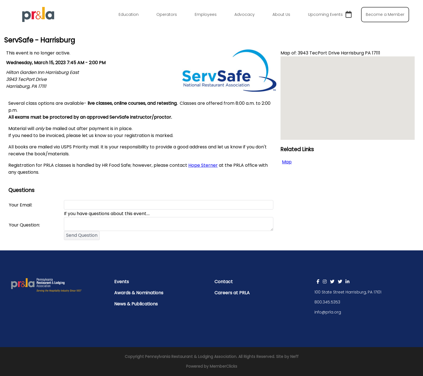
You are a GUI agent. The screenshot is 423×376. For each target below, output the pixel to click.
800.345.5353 (327, 302)
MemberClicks (223, 366)
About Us (281, 14)
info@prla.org (327, 312)
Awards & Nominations (138, 293)
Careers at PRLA (232, 293)
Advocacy (244, 14)
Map (287, 162)
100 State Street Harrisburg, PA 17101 (347, 292)
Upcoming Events (330, 14)
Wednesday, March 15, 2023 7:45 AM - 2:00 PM (56, 62)
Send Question (81, 235)
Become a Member (385, 14)
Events (121, 281)
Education (129, 14)
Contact (223, 281)
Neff (294, 356)
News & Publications (136, 304)
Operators (166, 14)
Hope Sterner (203, 165)
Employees (206, 14)
